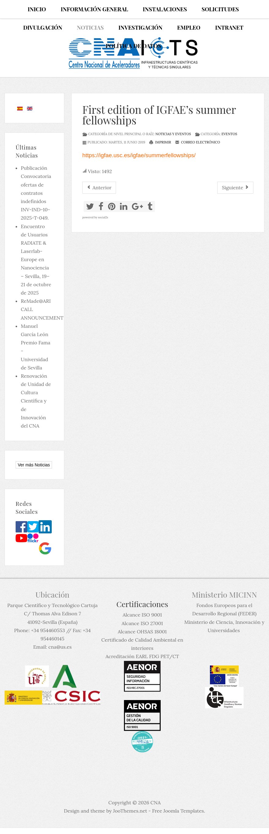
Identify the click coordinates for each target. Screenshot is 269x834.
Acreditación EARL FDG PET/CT (142, 656)
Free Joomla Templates (178, 811)
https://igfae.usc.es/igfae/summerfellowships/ (139, 155)
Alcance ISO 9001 (142, 615)
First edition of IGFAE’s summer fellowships (159, 114)
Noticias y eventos (173, 134)
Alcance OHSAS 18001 (142, 631)
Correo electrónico (197, 142)
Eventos (229, 134)
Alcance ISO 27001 (142, 623)
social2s (103, 217)
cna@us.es (60, 647)
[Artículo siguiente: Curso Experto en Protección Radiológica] (235, 188)
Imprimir (160, 142)
